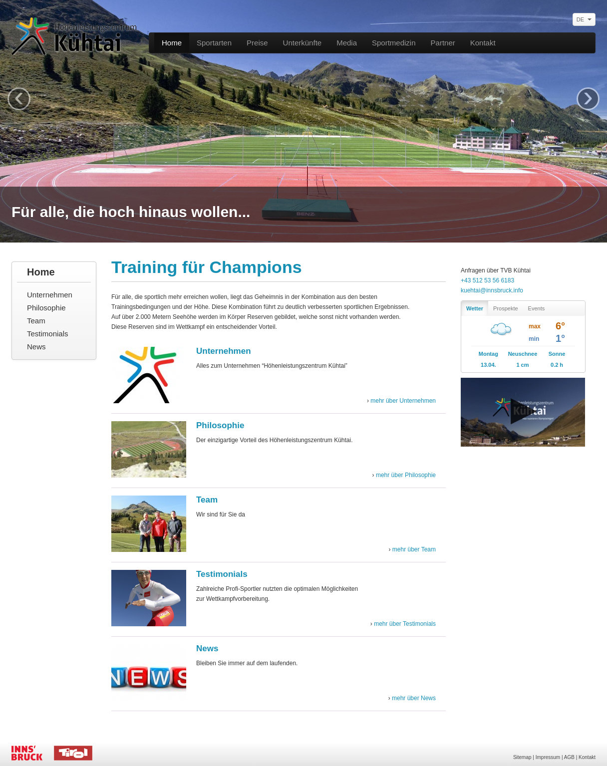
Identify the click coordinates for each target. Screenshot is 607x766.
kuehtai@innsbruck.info (492, 290)
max (535, 326)
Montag (488, 354)
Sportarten (214, 42)
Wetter (474, 308)
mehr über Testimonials (405, 623)
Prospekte (505, 308)
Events (536, 308)
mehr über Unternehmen (403, 400)
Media (346, 42)
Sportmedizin (394, 42)
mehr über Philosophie (406, 475)
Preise (257, 42)
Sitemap (522, 757)
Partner (443, 42)
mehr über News (414, 698)
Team (36, 320)
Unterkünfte (302, 42)
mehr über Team (414, 549)
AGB (569, 757)
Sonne (557, 354)
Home (172, 42)
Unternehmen (49, 294)
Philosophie (46, 307)
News (36, 346)
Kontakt (483, 42)
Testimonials (47, 333)
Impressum (548, 757)
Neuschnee (523, 354)
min (534, 338)
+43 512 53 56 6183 (487, 280)
